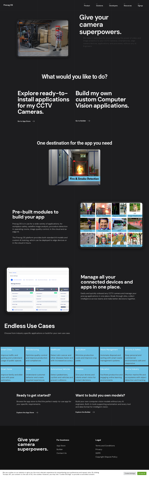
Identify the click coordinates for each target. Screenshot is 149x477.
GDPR (98, 453)
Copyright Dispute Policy (106, 457)
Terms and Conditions (105, 445)
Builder (60, 449)
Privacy (99, 449)
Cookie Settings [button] (130, 473)
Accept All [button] (142, 473)
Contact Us (62, 453)
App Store (61, 445)
